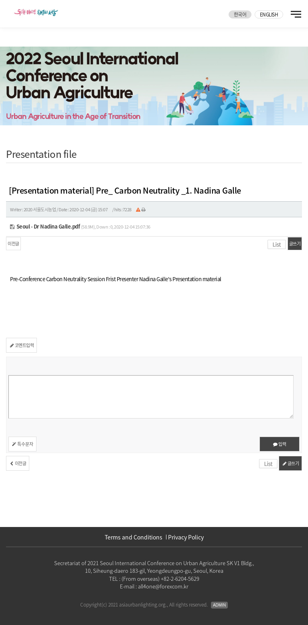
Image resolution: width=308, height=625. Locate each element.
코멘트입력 (21, 345)
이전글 (13, 243)
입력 (279, 444)
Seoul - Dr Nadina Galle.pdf (45, 226)
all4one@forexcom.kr (163, 586)
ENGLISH (269, 14)
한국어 (240, 14)
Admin (219, 605)
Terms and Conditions (133, 537)
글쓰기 (295, 243)
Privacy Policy (186, 537)
